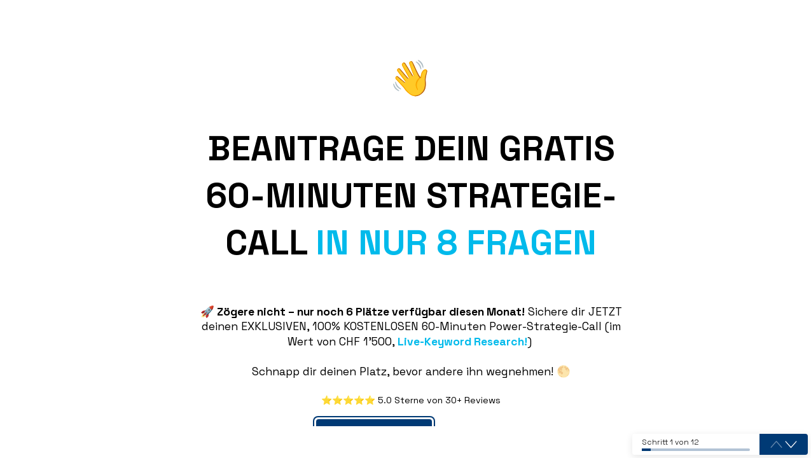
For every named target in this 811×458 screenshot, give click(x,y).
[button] (791, 445)
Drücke (472, 413)
